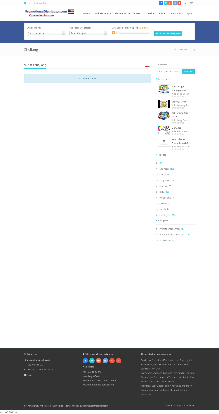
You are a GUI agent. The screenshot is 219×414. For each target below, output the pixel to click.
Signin (189, 13)
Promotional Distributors (174, 234)
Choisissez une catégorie (81, 27)
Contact (163, 13)
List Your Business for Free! (128, 13)
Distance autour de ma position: (130, 27)
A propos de (179, 405)
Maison (86, 13)
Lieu (184, 49)
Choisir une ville (34, 27)
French (190, 2)
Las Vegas (166, 168)
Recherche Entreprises (168, 33)
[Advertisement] (175, 297)
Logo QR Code (179, 101)
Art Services (166, 240)
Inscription (176, 13)
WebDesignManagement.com (95, 406)
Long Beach (166, 180)
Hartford (165, 209)
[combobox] (46, 33)
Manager (176, 127)
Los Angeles (167, 215)
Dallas (164, 191)
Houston (165, 186)
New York (165, 174)
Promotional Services (171, 228)
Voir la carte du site (92, 371)
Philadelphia (166, 197)
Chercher (150, 13)
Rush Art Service (103, 13)
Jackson (164, 203)
